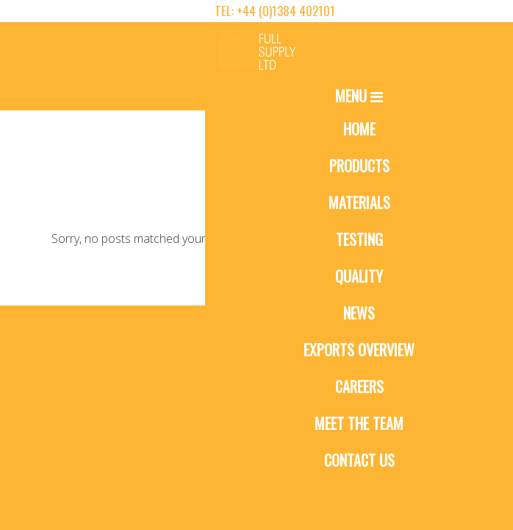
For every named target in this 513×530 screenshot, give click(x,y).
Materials (359, 202)
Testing (359, 239)
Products (359, 166)
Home (359, 129)
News (359, 313)
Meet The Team (359, 423)
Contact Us (359, 460)
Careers (359, 386)
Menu (359, 96)
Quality (359, 276)
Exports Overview (359, 350)
